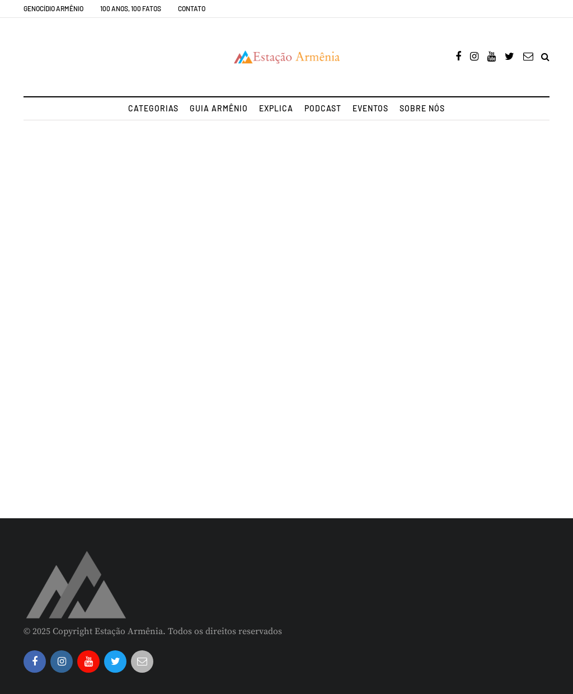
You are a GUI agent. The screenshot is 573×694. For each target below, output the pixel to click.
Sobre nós (422, 108)
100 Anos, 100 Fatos (130, 8)
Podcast (322, 108)
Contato (191, 8)
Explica (276, 108)
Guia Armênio (219, 108)
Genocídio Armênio (53, 8)
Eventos (370, 108)
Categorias (153, 108)
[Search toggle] (545, 57)
